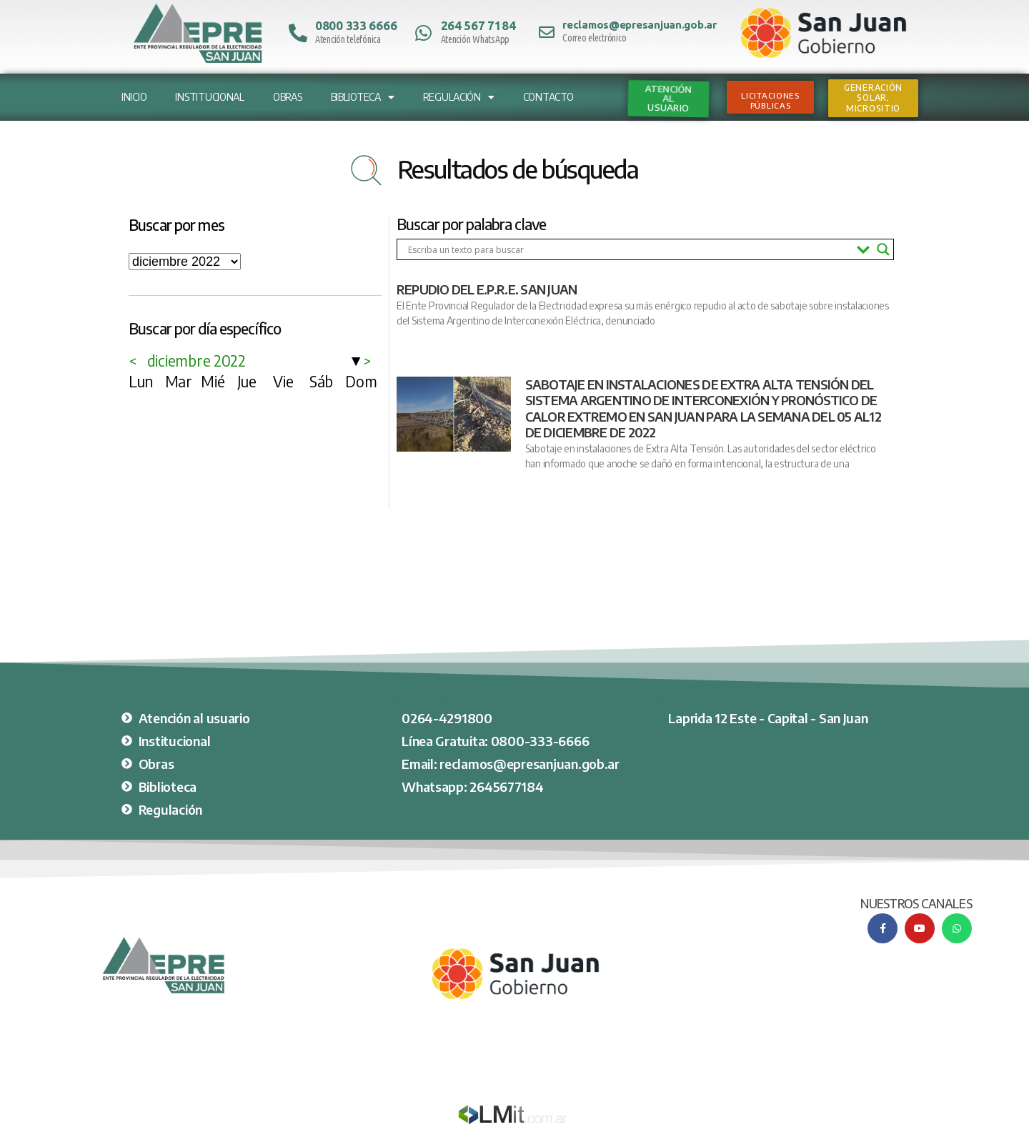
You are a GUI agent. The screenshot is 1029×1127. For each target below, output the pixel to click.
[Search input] (629, 249)
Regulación (458, 97)
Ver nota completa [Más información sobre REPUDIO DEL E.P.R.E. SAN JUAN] (434, 345)
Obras (287, 97)
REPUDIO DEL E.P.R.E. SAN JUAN (487, 289)
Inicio (133, 97)
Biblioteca (362, 97)
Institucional (209, 97)
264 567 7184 (478, 25)
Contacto (548, 97)
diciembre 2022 (196, 360)
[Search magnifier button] (883, 249)
